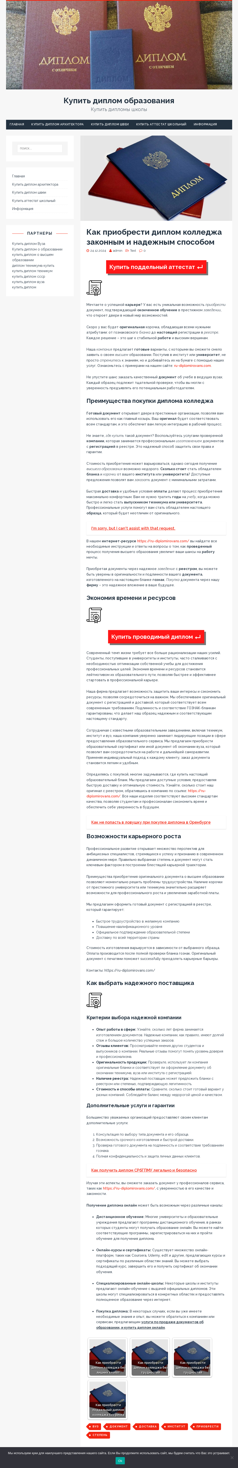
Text (133, 250)
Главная (17, 124)
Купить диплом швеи (110, 124)
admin (117, 250)
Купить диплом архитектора (57, 124)
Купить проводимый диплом (152, 636)
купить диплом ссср (28, 276)
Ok (120, 1461)
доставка (148, 1426)
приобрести (207, 1426)
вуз (96, 1426)
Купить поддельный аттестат (152, 266)
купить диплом (24, 287)
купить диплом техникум (32, 271)
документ (119, 1426)
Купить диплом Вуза (28, 244)
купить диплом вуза (28, 282)
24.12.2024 (98, 250)
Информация (205, 124)
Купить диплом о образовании (37, 249)
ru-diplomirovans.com (192, 366)
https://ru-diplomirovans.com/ (163, 541)
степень (100, 1435)
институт (177, 1426)
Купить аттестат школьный (161, 124)
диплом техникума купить (33, 266)
